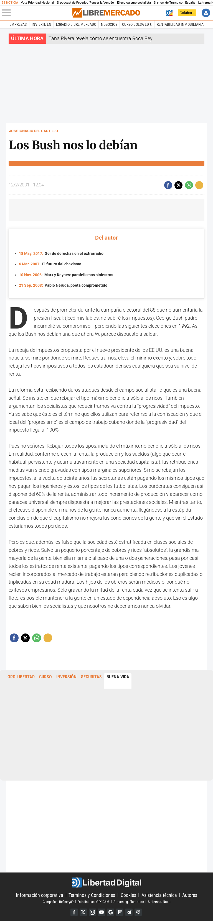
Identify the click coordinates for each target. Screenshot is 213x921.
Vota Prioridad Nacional (37, 2)
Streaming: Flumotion (128, 901)
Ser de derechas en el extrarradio (61, 253)
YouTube (101, 911)
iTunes (139, 911)
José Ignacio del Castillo (33, 131)
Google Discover (111, 911)
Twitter (82, 911)
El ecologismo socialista (134, 2)
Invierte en (41, 24)
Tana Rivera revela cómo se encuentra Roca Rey (101, 38)
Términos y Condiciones (92, 894)
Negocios (109, 24)
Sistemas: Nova (159, 901)
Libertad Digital (106, 881)
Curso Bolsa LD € (137, 24)
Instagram (92, 911)
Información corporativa (39, 894)
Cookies (128, 894)
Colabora (186, 12)
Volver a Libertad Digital (169, 13)
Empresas (18, 24)
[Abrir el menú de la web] (36, 12)
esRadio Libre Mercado (76, 24)
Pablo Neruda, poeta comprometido (63, 284)
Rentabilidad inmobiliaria (180, 24)
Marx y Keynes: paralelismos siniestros (66, 274)
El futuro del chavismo (50, 263)
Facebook (73, 911)
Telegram (129, 911)
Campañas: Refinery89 (58, 901)
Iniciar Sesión (206, 13)
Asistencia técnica (159, 894)
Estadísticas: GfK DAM (93, 901)
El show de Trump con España (175, 2)
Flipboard (120, 911)
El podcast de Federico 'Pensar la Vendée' (85, 2)
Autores (189, 894)
